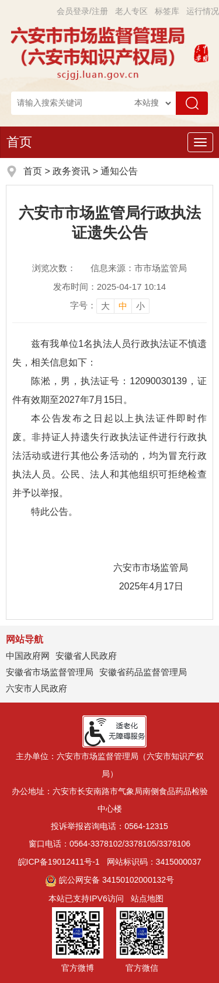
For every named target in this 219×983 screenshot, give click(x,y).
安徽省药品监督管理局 (143, 672)
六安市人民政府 (36, 688)
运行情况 (202, 11)
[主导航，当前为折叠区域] (200, 142)
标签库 (167, 11)
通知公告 (119, 171)
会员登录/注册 (82, 11)
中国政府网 (28, 656)
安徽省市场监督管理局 (49, 672)
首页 (19, 142)
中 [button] (123, 306)
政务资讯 (71, 171)
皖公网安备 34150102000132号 (109, 879)
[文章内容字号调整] (110, 305)
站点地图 (147, 898)
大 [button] (105, 306)
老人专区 (131, 11)
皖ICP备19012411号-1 (59, 861)
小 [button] (140, 306)
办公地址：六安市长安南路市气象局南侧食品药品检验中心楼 (110, 800)
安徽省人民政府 (86, 656)
